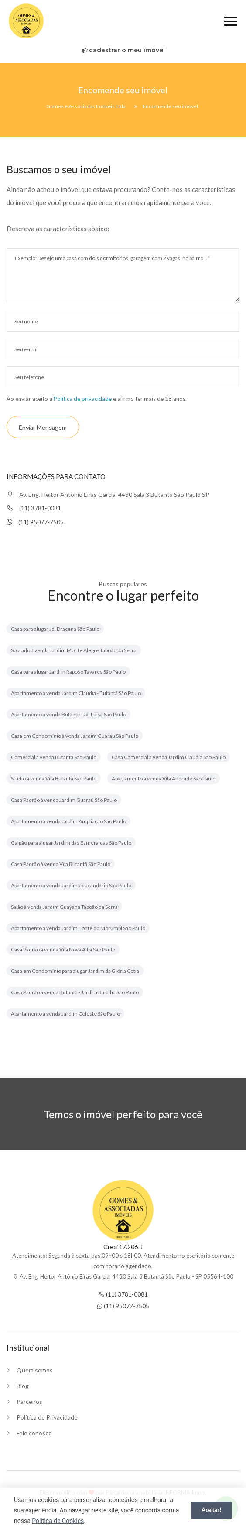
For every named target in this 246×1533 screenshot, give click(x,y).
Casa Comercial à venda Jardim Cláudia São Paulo (169, 757)
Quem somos (35, 1370)
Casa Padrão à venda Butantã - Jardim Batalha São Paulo (75, 992)
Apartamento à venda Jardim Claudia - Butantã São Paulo (76, 693)
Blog (23, 1385)
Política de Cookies (58, 1520)
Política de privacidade (83, 398)
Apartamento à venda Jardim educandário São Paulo (71, 885)
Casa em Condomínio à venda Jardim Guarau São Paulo (74, 735)
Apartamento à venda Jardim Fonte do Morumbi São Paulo (78, 928)
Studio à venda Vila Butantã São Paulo (53, 778)
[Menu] (230, 22)
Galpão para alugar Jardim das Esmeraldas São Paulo (71, 842)
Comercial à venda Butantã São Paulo (53, 757)
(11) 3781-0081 (34, 508)
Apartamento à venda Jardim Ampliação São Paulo (68, 821)
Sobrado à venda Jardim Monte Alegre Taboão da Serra (74, 650)
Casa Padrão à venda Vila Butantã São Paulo (60, 864)
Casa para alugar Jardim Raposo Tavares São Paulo (68, 671)
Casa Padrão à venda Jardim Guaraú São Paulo (64, 800)
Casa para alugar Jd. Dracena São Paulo (55, 629)
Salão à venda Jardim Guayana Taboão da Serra (64, 906)
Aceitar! (212, 1509)
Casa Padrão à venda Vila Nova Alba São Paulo (63, 949)
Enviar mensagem (43, 427)
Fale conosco (34, 1433)
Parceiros (29, 1401)
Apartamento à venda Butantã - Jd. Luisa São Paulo (68, 714)
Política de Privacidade (47, 1417)
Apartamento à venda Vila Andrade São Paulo (163, 778)
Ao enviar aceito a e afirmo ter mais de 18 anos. (97, 398)
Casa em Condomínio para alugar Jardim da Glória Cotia (75, 971)
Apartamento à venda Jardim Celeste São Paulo (65, 1013)
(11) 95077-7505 (35, 522)
